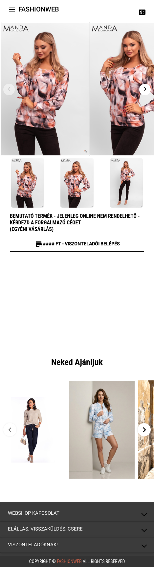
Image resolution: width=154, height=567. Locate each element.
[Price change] (142, 11)
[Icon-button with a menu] (11, 9)
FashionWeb (69, 561)
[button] (77, 513)
